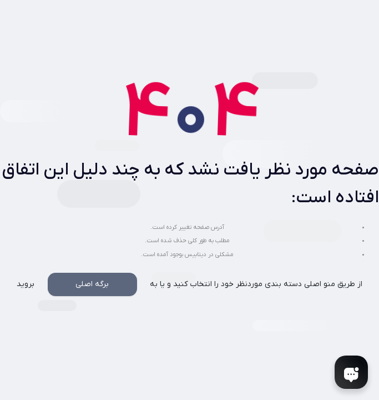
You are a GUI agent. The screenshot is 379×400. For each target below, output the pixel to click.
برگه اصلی (92, 284)
